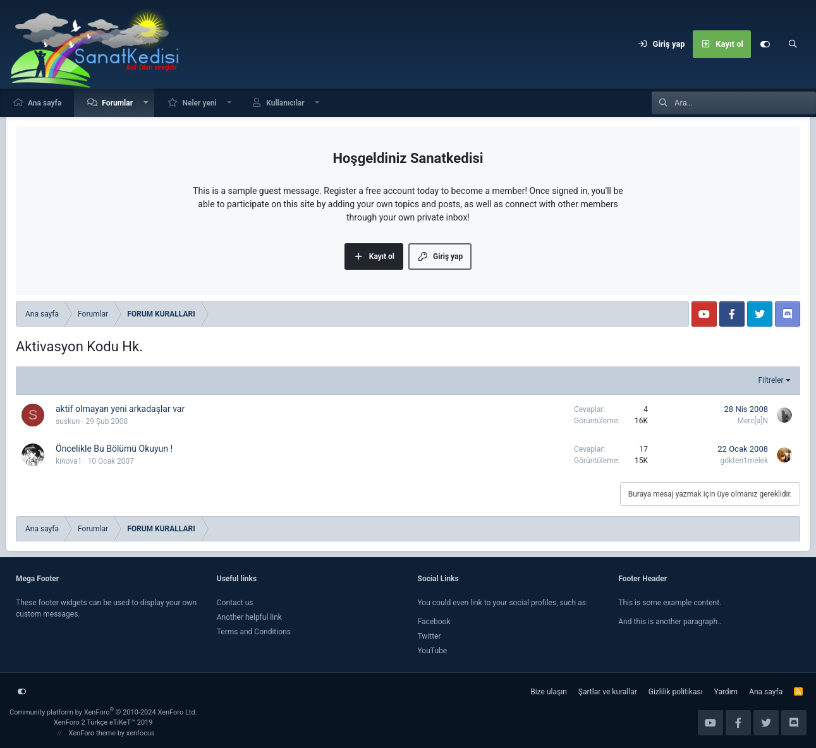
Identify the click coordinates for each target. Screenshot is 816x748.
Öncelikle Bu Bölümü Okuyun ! (114, 448)
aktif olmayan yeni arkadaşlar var (120, 409)
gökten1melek (744, 460)
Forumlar (117, 103)
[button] (146, 102)
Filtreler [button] (771, 380)
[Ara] (793, 44)
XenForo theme (92, 733)
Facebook (434, 621)
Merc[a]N (752, 420)
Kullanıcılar (285, 103)
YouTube (433, 650)
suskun (68, 421)
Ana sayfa (44, 103)
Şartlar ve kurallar (607, 691)
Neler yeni (199, 103)
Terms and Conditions (254, 631)
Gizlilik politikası (676, 691)
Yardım (726, 691)
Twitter (429, 636)
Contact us (235, 602)
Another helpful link (249, 617)
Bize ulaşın (548, 691)
